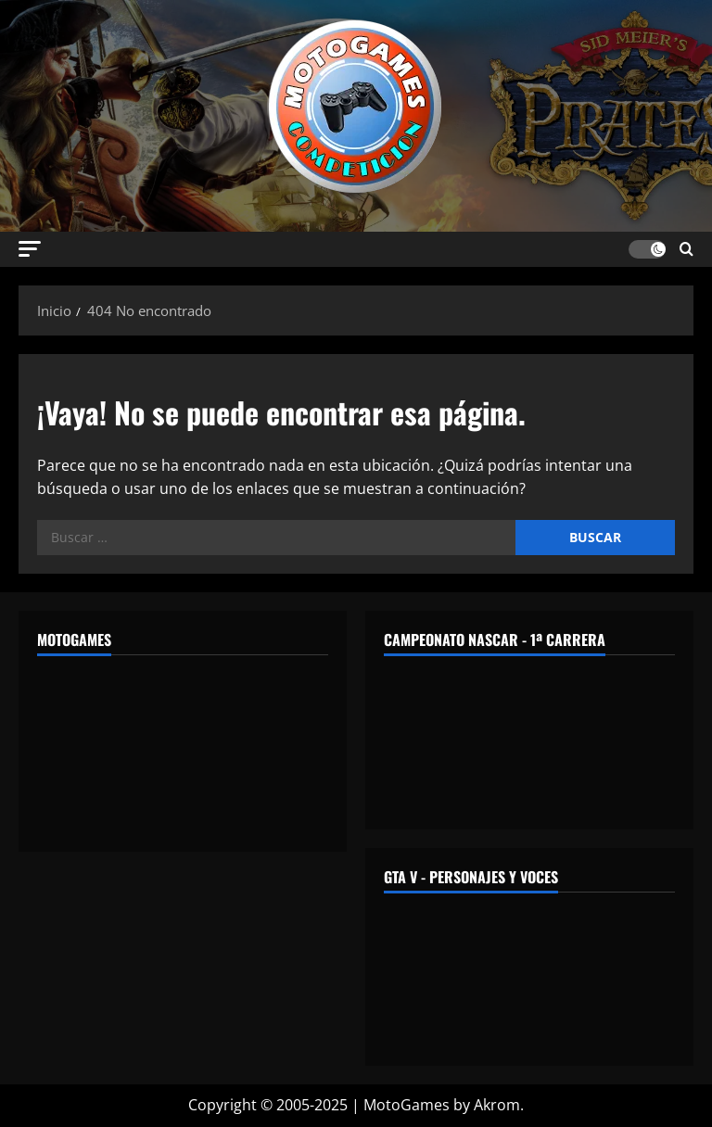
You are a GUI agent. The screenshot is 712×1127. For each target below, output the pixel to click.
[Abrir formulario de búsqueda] (686, 249)
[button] (30, 249)
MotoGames (406, 1105)
